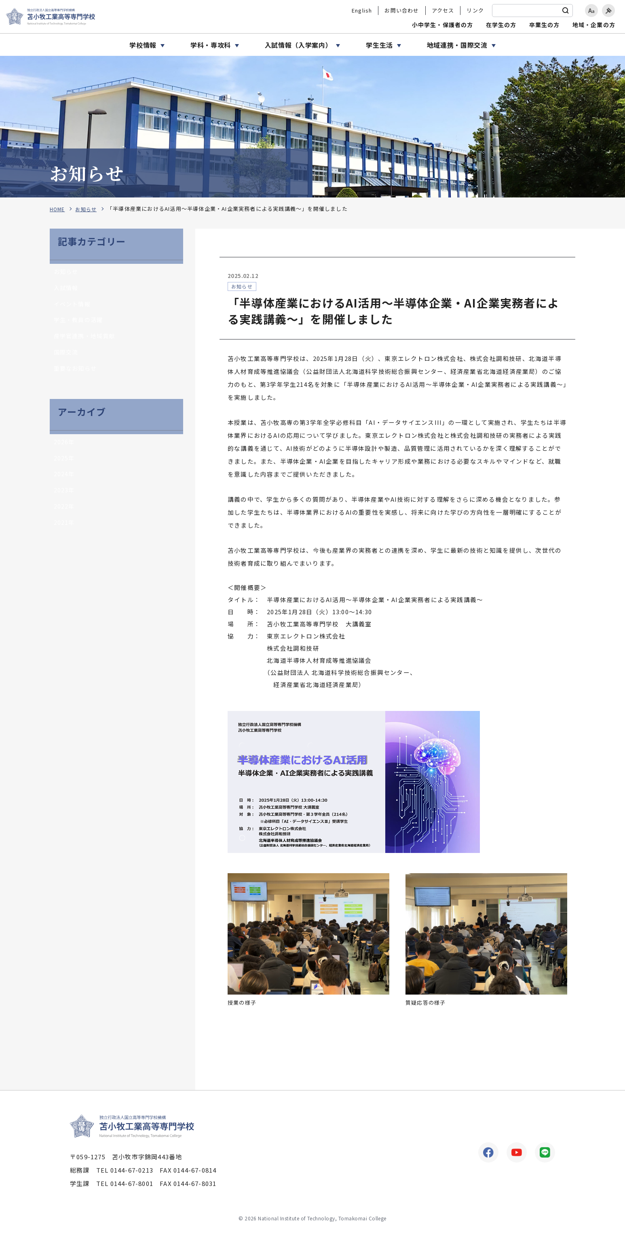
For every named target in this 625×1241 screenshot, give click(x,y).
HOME (58, 209)
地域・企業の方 (593, 25)
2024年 (64, 481)
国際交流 (67, 356)
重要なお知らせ (76, 373)
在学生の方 (501, 25)
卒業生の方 (544, 25)
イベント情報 (73, 305)
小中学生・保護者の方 (442, 25)
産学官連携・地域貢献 (86, 339)
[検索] (565, 10)
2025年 (64, 464)
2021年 (64, 531)
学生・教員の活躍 (80, 322)
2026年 (64, 447)
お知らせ (88, 209)
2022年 (64, 514)
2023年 (64, 497)
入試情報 (67, 289)
